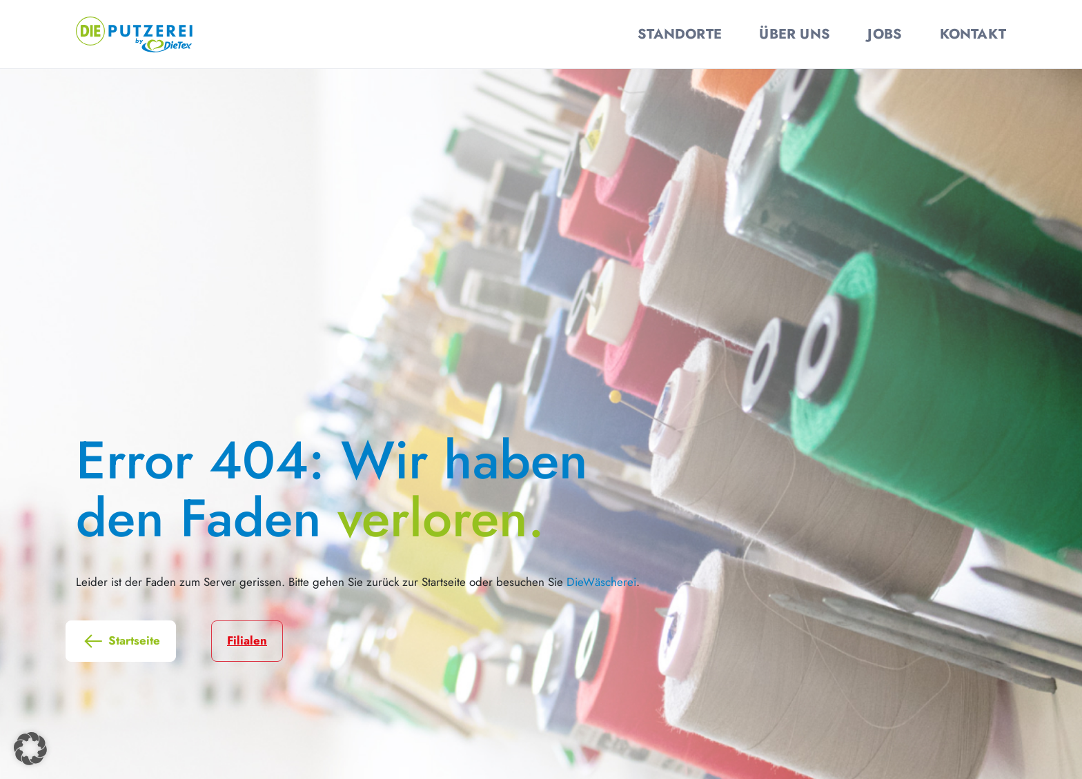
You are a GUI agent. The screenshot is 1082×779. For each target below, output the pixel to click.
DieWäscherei (601, 582)
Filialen (247, 640)
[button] (30, 748)
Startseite (120, 641)
